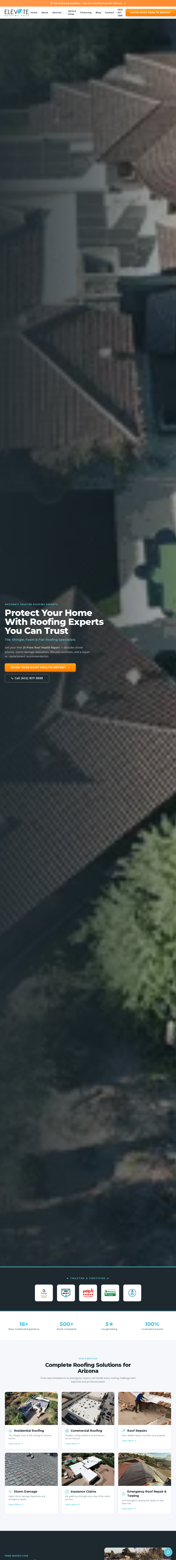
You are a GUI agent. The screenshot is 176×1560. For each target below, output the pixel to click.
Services (58, 12)
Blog (98, 12)
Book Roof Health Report (151, 12)
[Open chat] (168, 1552)
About (44, 12)
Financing (86, 12)
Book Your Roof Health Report (40, 667)
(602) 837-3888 (119, 12)
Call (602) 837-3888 (27, 678)
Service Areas (72, 12)
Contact (109, 12)
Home (34, 12)
